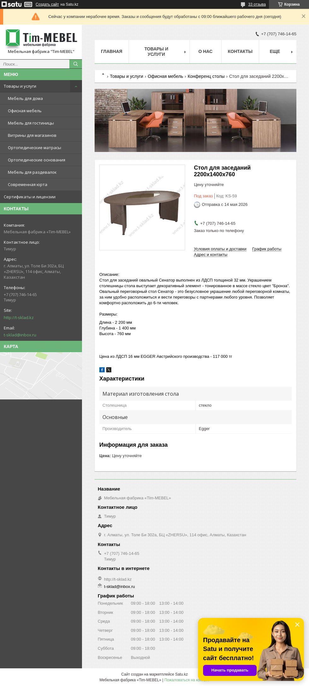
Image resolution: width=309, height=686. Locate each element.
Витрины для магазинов (32, 135)
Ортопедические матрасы (34, 147)
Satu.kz (181, 674)
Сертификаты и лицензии (29, 197)
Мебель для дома (25, 98)
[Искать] (75, 64)
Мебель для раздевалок (32, 172)
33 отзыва (257, 4)
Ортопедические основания (36, 160)
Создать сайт (47, 4)
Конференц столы (206, 76)
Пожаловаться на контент (186, 680)
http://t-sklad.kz (19, 317)
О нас (205, 51)
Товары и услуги (20, 86)
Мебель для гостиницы (31, 123)
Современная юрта (27, 184)
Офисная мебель (25, 110)
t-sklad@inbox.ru (20, 335)
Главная (111, 51)
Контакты (240, 51)
